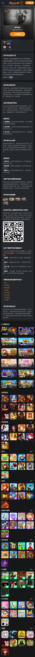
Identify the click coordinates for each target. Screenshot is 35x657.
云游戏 (8, 43)
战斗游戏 (7, 295)
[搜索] (21, 3)
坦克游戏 (7, 297)
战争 (5, 282)
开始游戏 (17, 34)
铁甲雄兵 (9, 41)
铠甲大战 (7, 292)
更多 (32, 422)
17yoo (6, 106)
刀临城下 (7, 300)
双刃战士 (7, 285)
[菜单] (3, 3)
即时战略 (7, 287)
